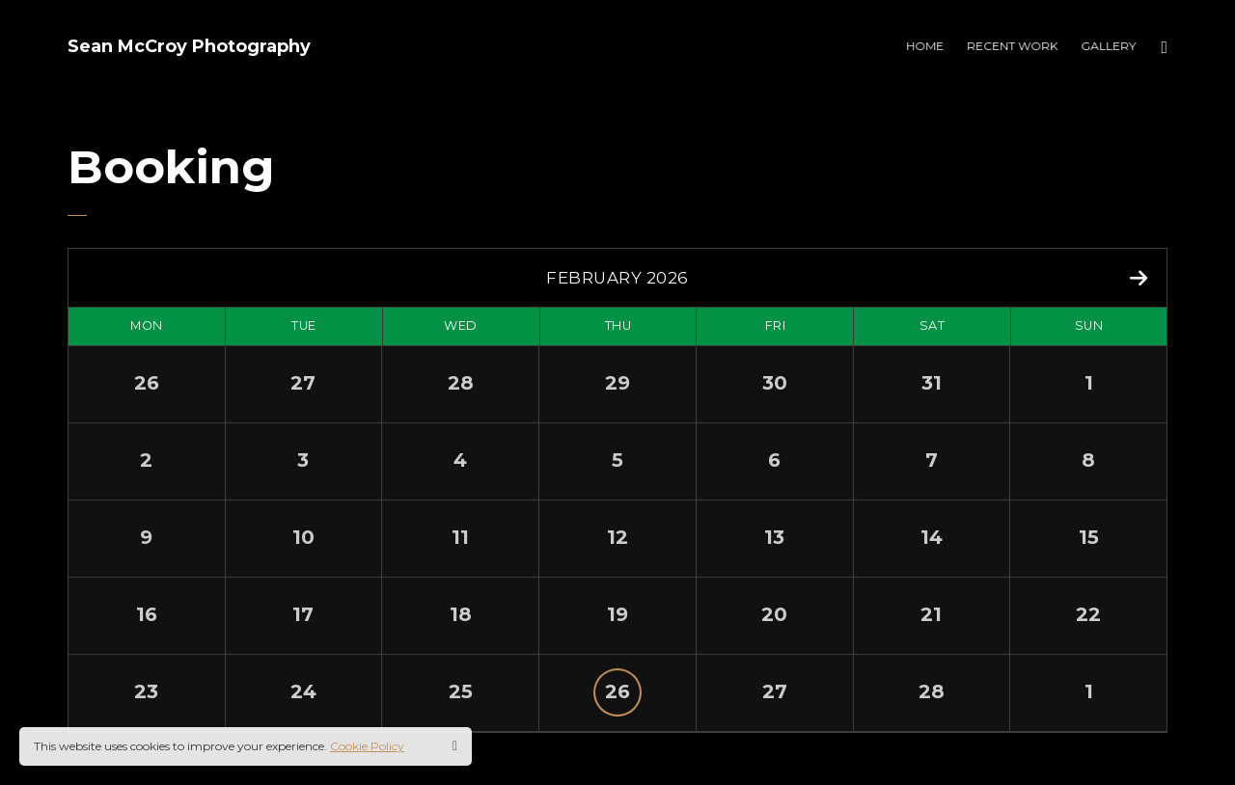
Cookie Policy (367, 746)
